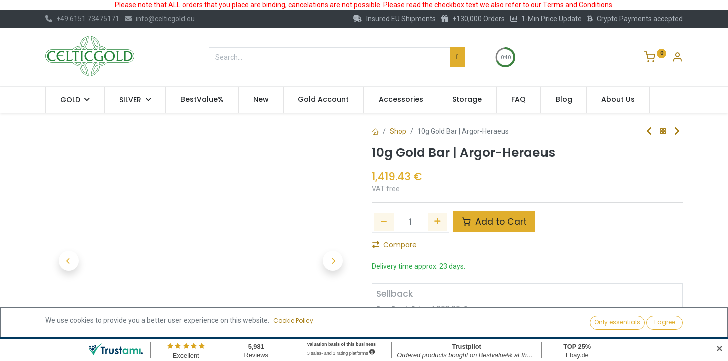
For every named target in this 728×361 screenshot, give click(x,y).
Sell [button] (480, 311)
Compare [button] (394, 245)
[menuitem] (202, 100)
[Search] (457, 57)
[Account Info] (677, 58)
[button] (68, 260)
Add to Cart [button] (494, 222)
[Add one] (438, 222)
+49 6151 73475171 (82, 19)
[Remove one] (384, 222)
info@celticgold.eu (160, 19)
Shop (398, 131)
